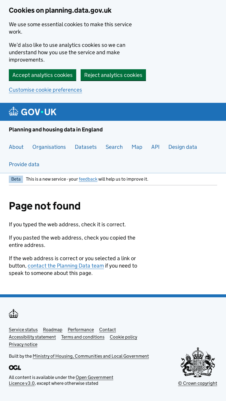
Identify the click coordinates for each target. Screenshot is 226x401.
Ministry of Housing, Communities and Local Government (91, 356)
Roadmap (52, 329)
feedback (88, 179)
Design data (182, 146)
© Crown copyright (197, 383)
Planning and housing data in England (56, 129)
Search (114, 146)
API (155, 146)
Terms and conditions (82, 337)
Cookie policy (123, 337)
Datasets (86, 146)
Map (137, 146)
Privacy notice (23, 344)
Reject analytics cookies (113, 75)
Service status (23, 329)
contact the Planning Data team (66, 265)
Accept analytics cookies (42, 75)
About (16, 146)
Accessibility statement (32, 337)
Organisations (49, 146)
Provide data (24, 164)
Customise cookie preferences (45, 90)
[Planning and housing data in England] (34, 111)
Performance (81, 329)
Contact (107, 329)
